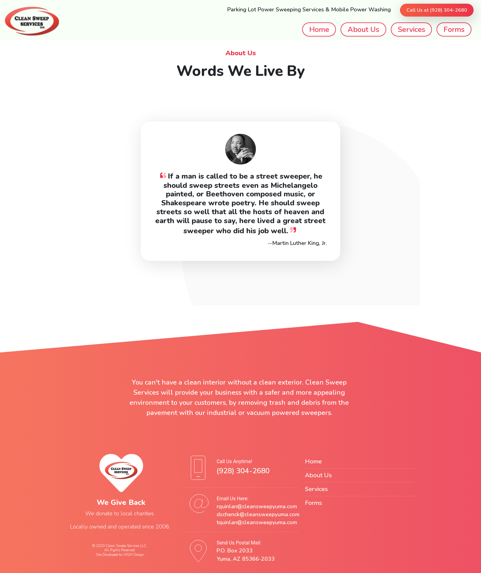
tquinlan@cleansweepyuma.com (257, 522)
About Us (363, 29)
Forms (454, 29)
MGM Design (134, 554)
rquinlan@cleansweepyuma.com (257, 506)
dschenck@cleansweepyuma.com (258, 514)
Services (411, 29)
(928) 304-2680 (243, 471)
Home (319, 29)
